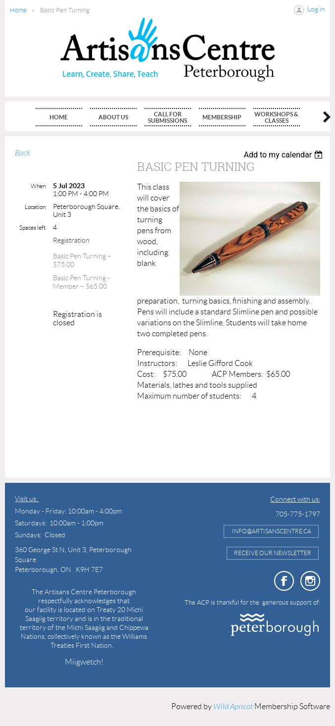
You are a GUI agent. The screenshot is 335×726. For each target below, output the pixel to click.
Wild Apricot (233, 706)
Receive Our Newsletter (272, 553)
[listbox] (284, 155)
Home (18, 10)
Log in (316, 9)
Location (35, 207)
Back (22, 153)
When (38, 186)
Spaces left (32, 227)
